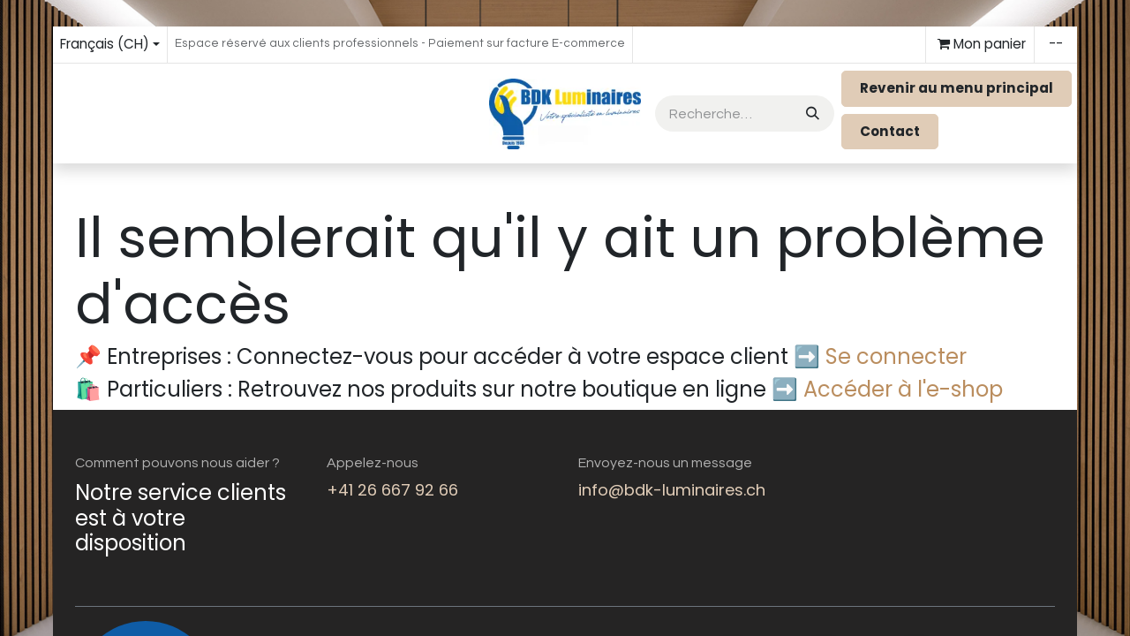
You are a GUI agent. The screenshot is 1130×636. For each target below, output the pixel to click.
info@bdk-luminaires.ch (671, 490)
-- (1056, 43)
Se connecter (896, 356)
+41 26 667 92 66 (392, 490)
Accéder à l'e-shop (903, 389)
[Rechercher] (810, 113)
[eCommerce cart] (980, 44)
